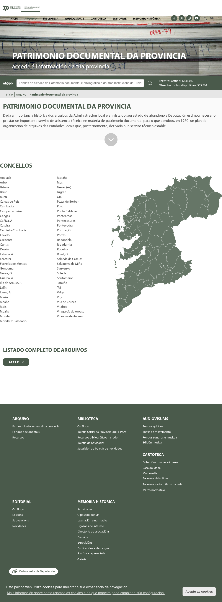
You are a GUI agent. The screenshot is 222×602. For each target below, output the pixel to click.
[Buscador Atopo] (80, 83)
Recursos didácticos (155, 478)
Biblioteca (51, 18)
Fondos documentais (26, 432)
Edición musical (152, 442)
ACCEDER (16, 362)
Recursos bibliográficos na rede (97, 437)
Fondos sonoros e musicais (160, 437)
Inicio (14, 18)
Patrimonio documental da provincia (54, 94)
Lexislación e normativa (92, 520)
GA (212, 18)
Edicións (17, 515)
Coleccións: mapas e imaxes (160, 462)
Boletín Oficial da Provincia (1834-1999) (102, 432)
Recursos (18, 437)
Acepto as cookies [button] (199, 591)
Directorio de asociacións (93, 531)
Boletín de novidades (90, 443)
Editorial (120, 18)
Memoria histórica (147, 18)
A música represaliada (91, 553)
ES (218, 18)
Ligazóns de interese (90, 526)
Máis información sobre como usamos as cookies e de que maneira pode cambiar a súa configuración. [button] (86, 593)
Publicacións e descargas (93, 548)
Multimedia (150, 473)
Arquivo (30, 18)
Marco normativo (154, 490)
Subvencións (20, 520)
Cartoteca (98, 18)
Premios (82, 537)
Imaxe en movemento (157, 432)
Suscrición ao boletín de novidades (99, 448)
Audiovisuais (74, 18)
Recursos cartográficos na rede (162, 484)
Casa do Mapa (152, 468)
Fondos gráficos (153, 426)
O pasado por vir (88, 515)
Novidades (19, 526)
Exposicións (84, 542)
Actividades (84, 509)
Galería (81, 559)
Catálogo (83, 426)
